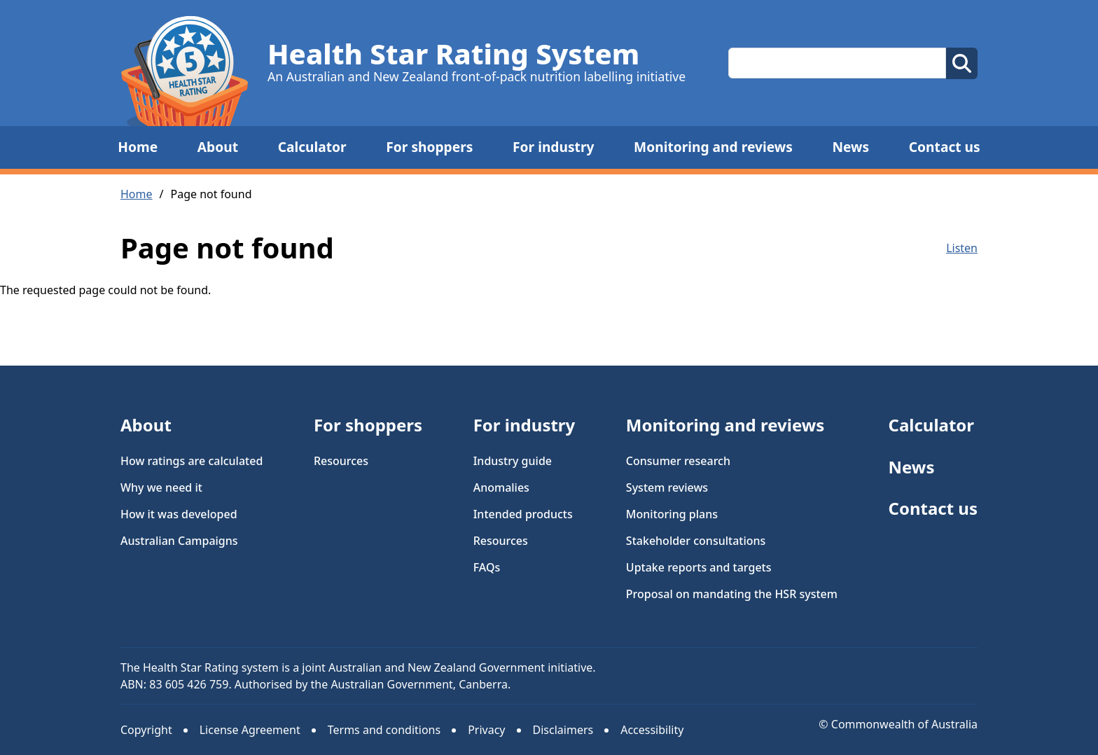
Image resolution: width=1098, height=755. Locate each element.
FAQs (487, 567)
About (217, 146)
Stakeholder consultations (695, 540)
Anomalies (501, 487)
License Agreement (250, 729)
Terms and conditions (384, 729)
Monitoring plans (672, 514)
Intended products (523, 514)
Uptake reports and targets (699, 567)
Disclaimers (563, 729)
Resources (341, 461)
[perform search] (962, 63)
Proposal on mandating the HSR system (732, 594)
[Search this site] (837, 63)
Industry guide (512, 461)
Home (138, 146)
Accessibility (651, 729)
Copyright (146, 729)
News (850, 146)
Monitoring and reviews (713, 146)
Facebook (967, 669)
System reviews (667, 487)
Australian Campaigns (179, 540)
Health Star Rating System (453, 54)
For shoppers (429, 146)
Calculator (312, 146)
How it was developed (178, 514)
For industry (553, 146)
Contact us (944, 146)
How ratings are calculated (191, 461)
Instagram (923, 669)
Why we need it (161, 487)
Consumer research (678, 461)
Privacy (486, 729)
